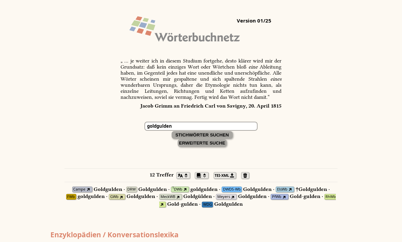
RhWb (330, 196)
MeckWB (168, 196)
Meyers (223, 196)
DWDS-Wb (232, 189)
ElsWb (282, 189)
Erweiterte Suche (202, 143)
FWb (71, 196)
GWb (114, 196)
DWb (177, 189)
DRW (131, 189)
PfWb (276, 196)
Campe (79, 189)
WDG (207, 204)
